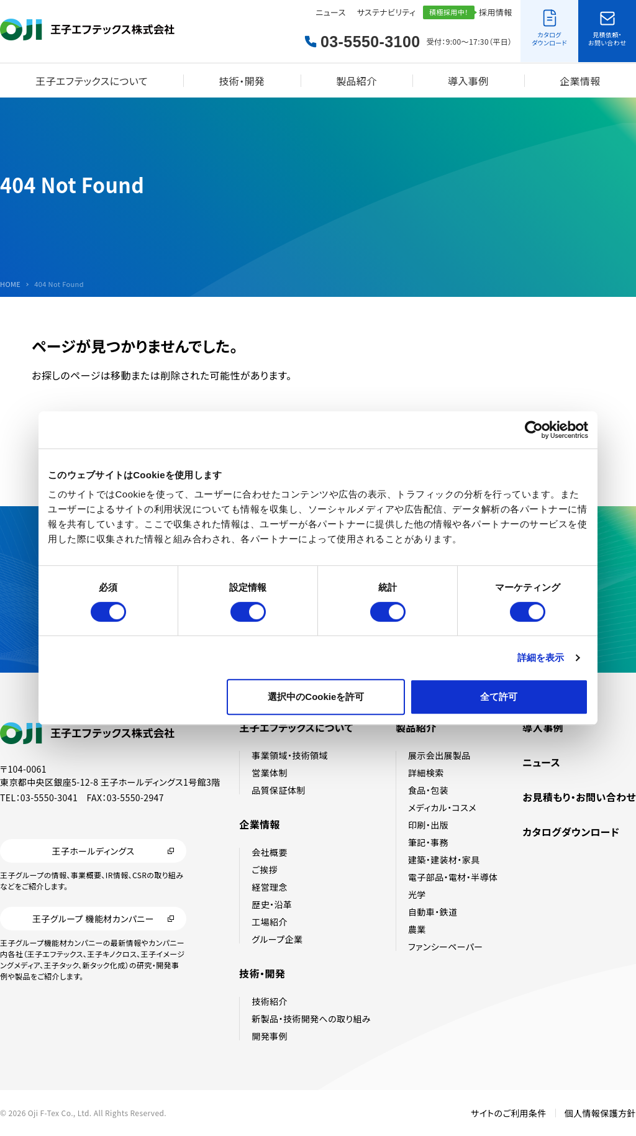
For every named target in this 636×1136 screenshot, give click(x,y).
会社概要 (270, 852)
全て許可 (498, 696)
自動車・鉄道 (432, 912)
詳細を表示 (541, 657)
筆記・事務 (428, 842)
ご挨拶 (265, 869)
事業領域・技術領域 (290, 755)
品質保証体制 (278, 790)
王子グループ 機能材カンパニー (93, 918)
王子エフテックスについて (91, 80)
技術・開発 (242, 80)
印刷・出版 (428, 825)
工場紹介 (270, 922)
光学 (417, 894)
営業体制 (270, 772)
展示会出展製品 (439, 755)
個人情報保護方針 (600, 1113)
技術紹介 (270, 1001)
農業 (417, 929)
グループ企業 (277, 939)
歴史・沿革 (272, 904)
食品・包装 (428, 790)
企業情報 (580, 80)
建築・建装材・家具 (444, 859)
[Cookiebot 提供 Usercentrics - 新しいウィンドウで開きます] (533, 429)
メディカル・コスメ (442, 807)
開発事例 (270, 1036)
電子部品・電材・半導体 (452, 877)
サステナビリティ (386, 12)
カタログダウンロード (570, 831)
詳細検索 (426, 772)
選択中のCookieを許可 (316, 696)
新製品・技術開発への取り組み (311, 1018)
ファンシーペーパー (445, 946)
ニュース (330, 12)
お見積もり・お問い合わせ (579, 796)
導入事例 (468, 80)
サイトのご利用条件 (509, 1113)
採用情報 (495, 12)
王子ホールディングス (93, 851)
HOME (10, 284)
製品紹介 (356, 80)
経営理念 (270, 887)
